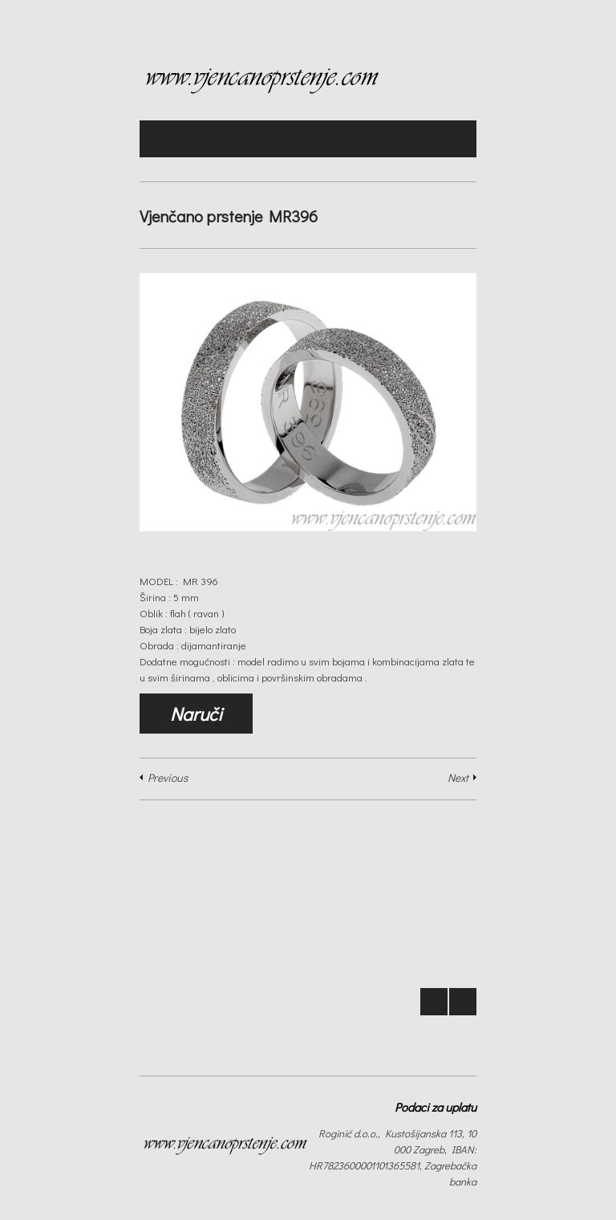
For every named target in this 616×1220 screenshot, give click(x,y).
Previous (168, 777)
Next (458, 777)
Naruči (196, 714)
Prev (434, 1001)
